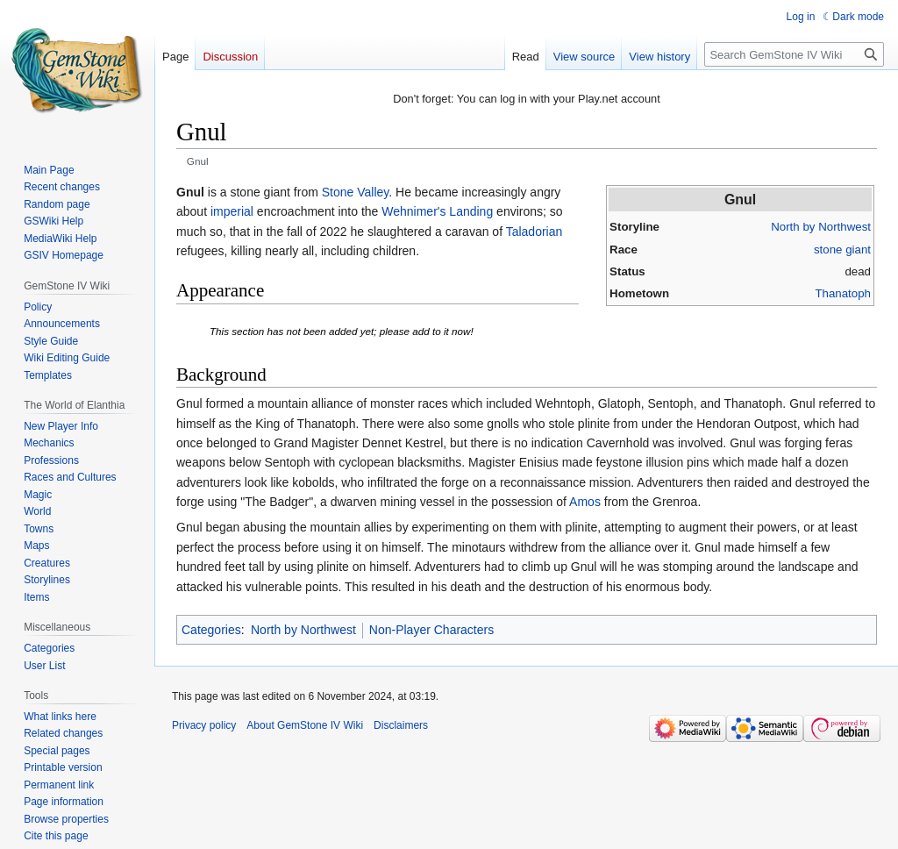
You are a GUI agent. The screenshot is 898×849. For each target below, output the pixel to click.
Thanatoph (843, 293)
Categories (211, 630)
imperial (231, 211)
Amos (585, 502)
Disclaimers (401, 725)
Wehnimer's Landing (437, 211)
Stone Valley (355, 192)
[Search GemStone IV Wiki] (794, 54)
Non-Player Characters (431, 630)
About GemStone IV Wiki (304, 725)
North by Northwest (821, 226)
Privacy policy (204, 725)
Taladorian (534, 232)
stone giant (842, 249)
